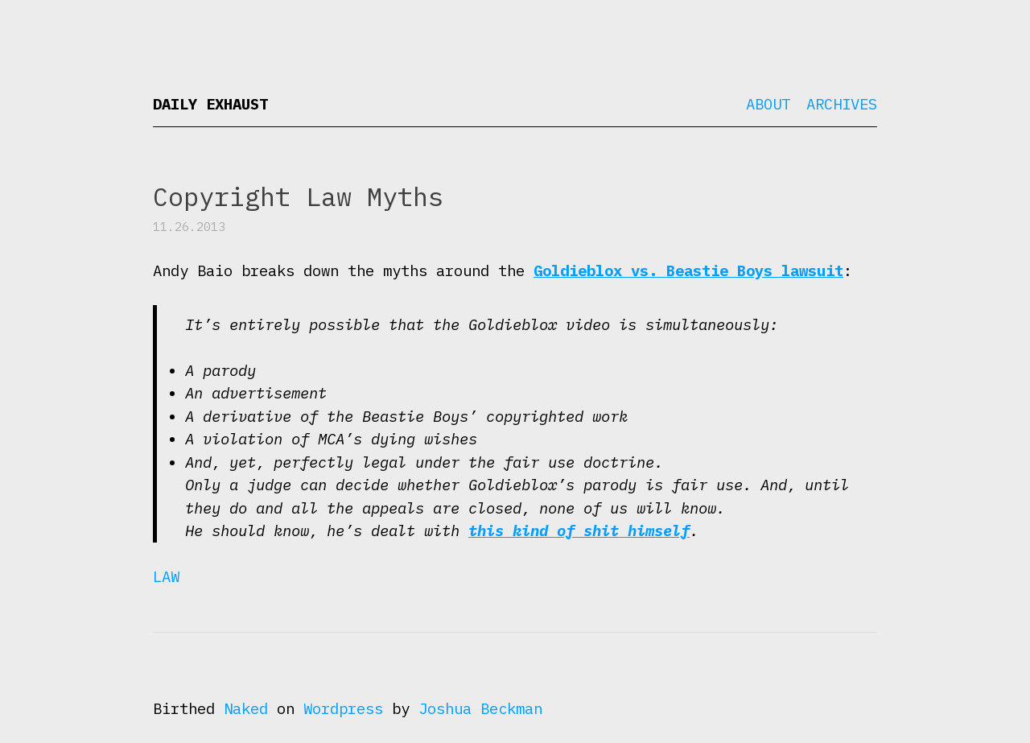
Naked (246, 708)
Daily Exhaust (210, 104)
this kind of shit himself (579, 530)
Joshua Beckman (480, 708)
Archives (841, 104)
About (768, 104)
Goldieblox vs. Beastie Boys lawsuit (688, 270)
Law (166, 576)
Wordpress (343, 708)
